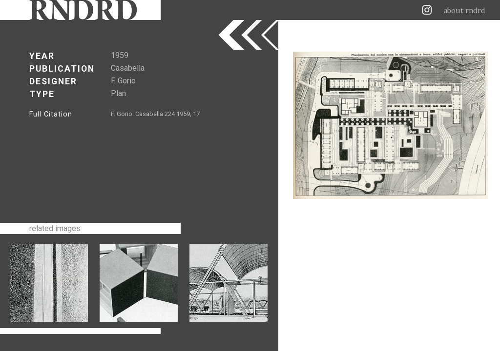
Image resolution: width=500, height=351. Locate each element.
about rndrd (464, 10)
